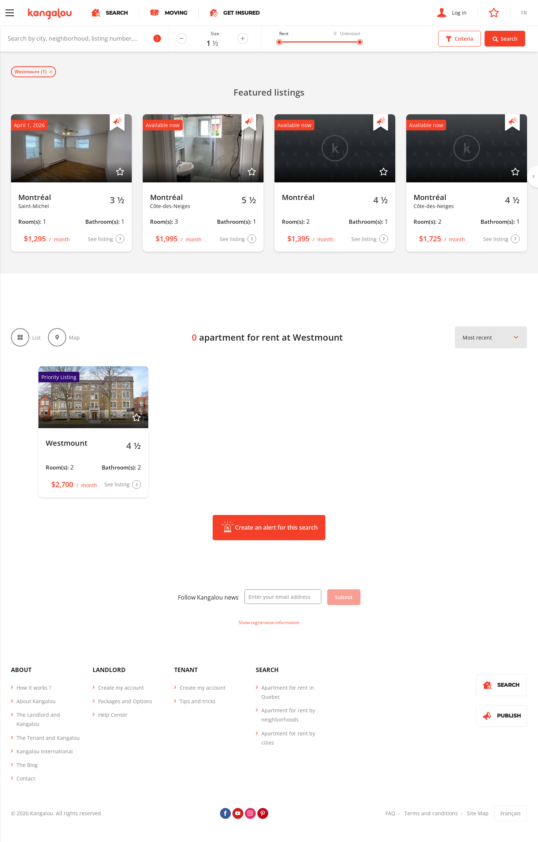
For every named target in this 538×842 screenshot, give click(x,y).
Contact (25, 778)
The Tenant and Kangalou (48, 737)
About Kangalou (36, 701)
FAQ (390, 813)
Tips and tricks (198, 701)
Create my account (121, 687)
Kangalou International (44, 751)
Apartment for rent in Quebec (287, 692)
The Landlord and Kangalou (38, 719)
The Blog (27, 764)
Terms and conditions (431, 813)
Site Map (478, 813)
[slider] (279, 42)
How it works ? (33, 687)
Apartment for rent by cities (288, 738)
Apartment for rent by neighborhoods (288, 715)
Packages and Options (125, 701)
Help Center (112, 714)
